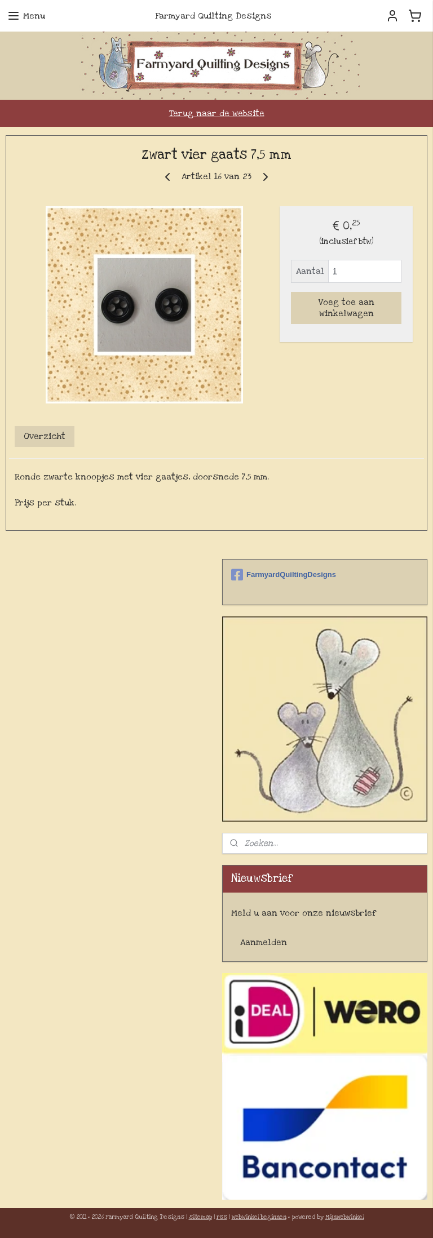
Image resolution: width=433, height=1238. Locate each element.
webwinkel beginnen (259, 1217)
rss (221, 1217)
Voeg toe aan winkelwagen (346, 308)
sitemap (200, 1217)
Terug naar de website (216, 113)
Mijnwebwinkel (344, 1217)
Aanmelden (263, 942)
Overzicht (44, 436)
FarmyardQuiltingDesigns (283, 575)
